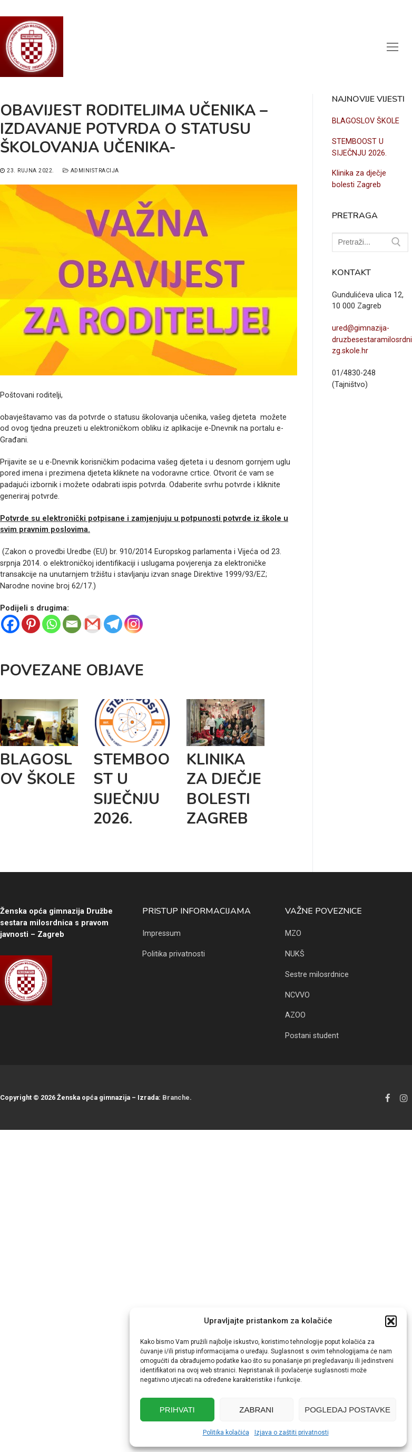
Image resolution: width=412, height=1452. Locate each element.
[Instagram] (133, 624)
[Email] (72, 624)
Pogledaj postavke (347, 1409)
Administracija (91, 170)
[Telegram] (113, 624)
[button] (391, 1321)
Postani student (312, 1035)
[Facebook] (10, 624)
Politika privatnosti (173, 954)
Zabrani (256, 1409)
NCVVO (297, 995)
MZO (293, 933)
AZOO (295, 1015)
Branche (176, 1097)
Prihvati (177, 1409)
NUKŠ (295, 954)
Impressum (161, 933)
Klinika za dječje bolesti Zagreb (224, 789)
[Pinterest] (31, 624)
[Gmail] (92, 624)
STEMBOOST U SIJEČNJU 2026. (131, 789)
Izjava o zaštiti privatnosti (291, 1432)
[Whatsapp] (51, 624)
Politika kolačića (226, 1432)
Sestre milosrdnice (317, 974)
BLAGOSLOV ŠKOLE (37, 769)
